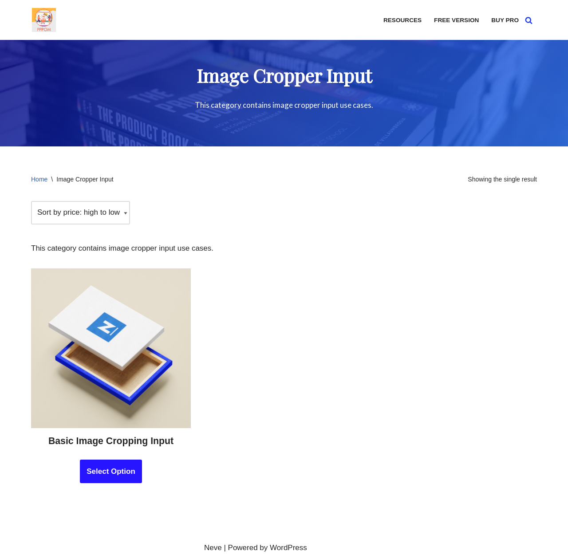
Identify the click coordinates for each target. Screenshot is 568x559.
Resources (402, 20)
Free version (456, 20)
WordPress (288, 547)
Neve (213, 547)
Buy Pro (505, 20)
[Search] (528, 20)
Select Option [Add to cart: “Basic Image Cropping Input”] (111, 471)
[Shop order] (80, 212)
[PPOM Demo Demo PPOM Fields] (43, 20)
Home (39, 179)
